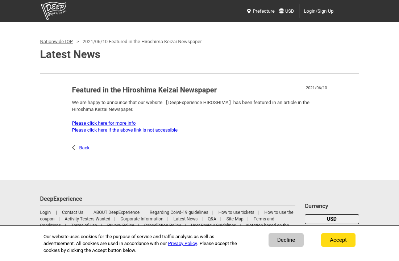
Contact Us (72, 212)
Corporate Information (141, 219)
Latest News (186, 219)
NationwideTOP (56, 41)
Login (45, 212)
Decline (286, 240)
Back (84, 147)
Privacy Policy (182, 243)
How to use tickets (236, 212)
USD (286, 11)
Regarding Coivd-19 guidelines (179, 212)
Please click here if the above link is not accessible (125, 130)
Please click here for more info (104, 123)
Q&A (212, 219)
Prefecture (260, 11)
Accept (338, 240)
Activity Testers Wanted (87, 219)
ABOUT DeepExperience (116, 212)
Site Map (235, 219)
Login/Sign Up (319, 11)
